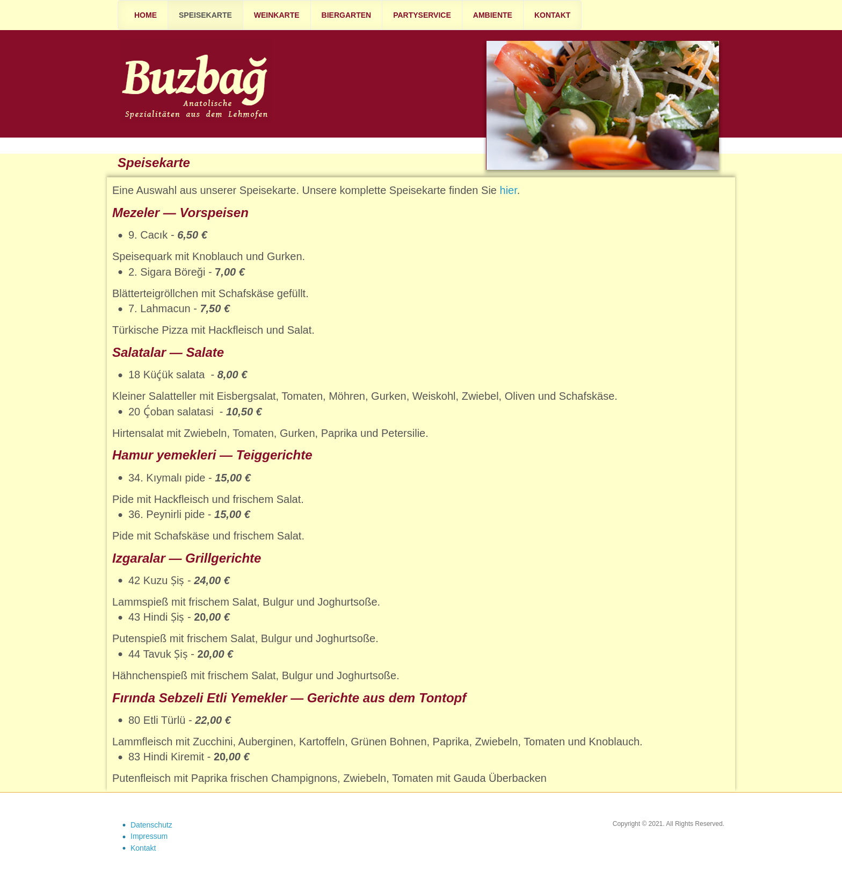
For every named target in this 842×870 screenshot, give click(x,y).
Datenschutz (151, 825)
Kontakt (143, 848)
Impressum (149, 836)
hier (508, 190)
